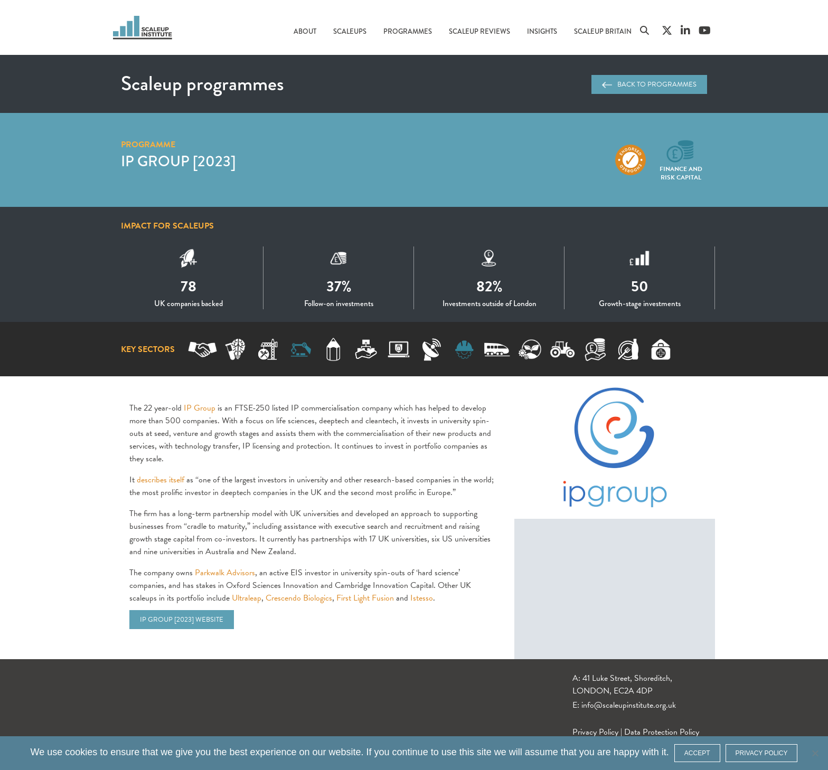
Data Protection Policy (661, 732)
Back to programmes (649, 84)
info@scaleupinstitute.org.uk (628, 705)
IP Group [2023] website (181, 619)
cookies (81, 752)
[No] (815, 753)
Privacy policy (762, 753)
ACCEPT (697, 753)
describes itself (160, 479)
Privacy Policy (595, 732)
